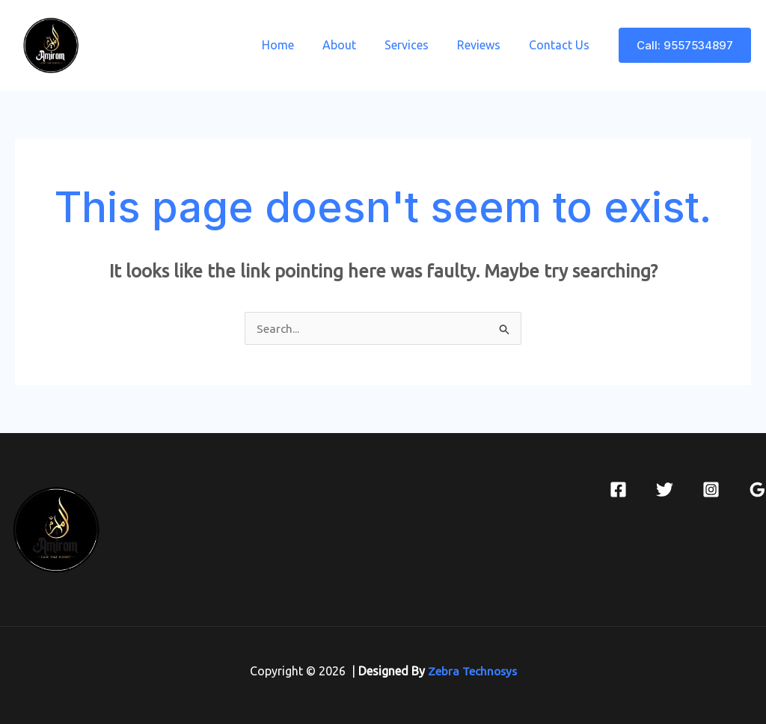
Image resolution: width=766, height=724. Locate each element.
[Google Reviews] (757, 489)
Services (418, 45)
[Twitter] (664, 489)
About (355, 45)
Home (298, 45)
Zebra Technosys (472, 671)
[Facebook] (618, 489)
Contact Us (561, 45)
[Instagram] (711, 489)
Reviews (485, 45)
